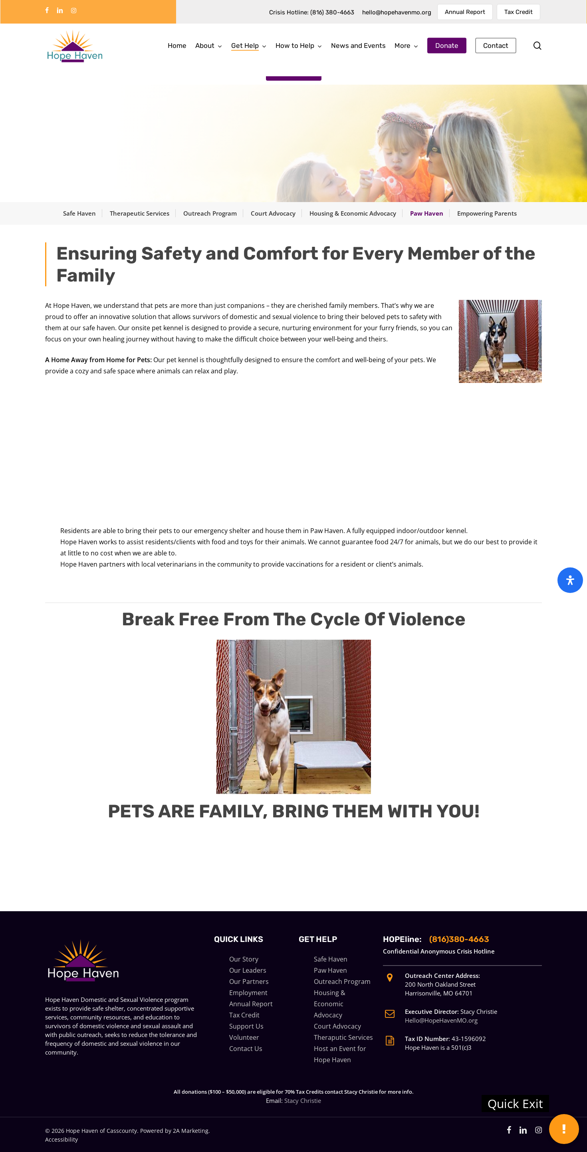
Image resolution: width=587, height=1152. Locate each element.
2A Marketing (190, 1130)
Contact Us (245, 1048)
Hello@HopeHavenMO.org (441, 1020)
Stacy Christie (302, 1100)
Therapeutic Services (139, 213)
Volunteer (244, 1037)
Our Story (243, 959)
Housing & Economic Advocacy (352, 213)
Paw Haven (426, 213)
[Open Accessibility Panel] (570, 580)
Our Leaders (247, 970)
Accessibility (61, 1139)
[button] (293, 71)
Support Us (246, 1026)
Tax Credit (244, 1015)
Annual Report (251, 1003)
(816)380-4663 (459, 939)
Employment (248, 992)
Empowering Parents (487, 213)
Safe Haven (79, 213)
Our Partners (249, 981)
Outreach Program (210, 213)
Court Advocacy (273, 213)
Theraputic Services (343, 1037)
